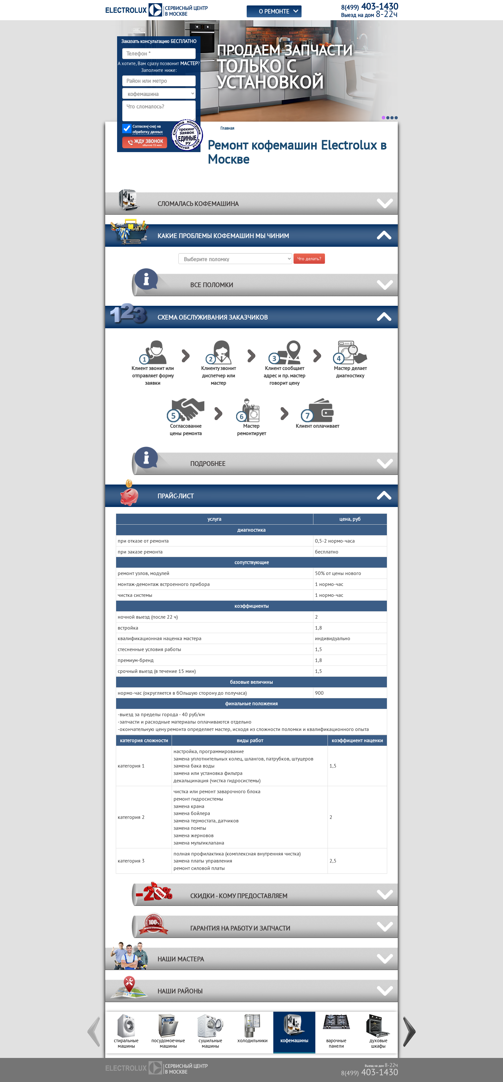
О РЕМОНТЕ (274, 11)
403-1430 (369, 1072)
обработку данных (147, 131)
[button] (94, 1033)
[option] (126, 1032)
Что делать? (309, 259)
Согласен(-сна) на (147, 129)
